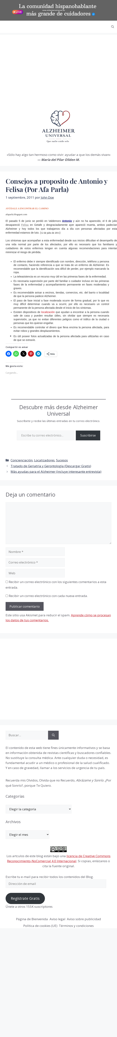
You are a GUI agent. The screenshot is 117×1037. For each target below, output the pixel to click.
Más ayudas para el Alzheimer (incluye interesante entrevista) (56, 471)
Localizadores (44, 460)
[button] (112, 27)
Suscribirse (88, 435)
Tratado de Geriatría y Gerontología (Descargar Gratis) (51, 466)
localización (48, 312)
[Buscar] (53, 735)
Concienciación (22, 460)
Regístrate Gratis (25, 898)
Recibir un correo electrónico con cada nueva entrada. (48, 596)
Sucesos (62, 460)
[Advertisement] (35, 68)
